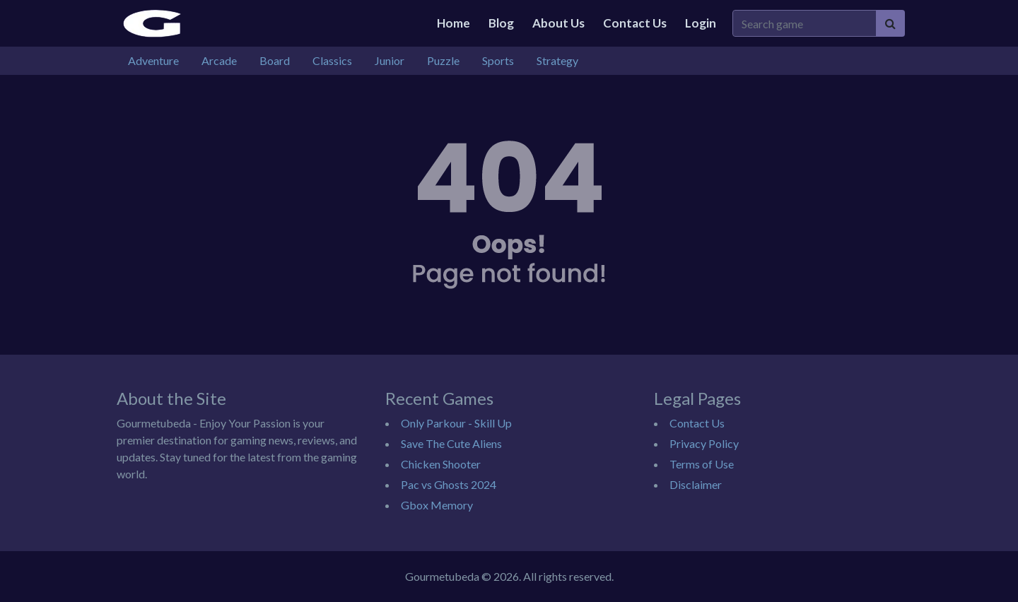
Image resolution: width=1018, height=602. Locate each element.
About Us (558, 23)
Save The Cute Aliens (451, 443)
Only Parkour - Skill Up (456, 423)
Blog (501, 23)
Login (700, 23)
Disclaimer (695, 484)
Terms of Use (701, 464)
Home (453, 23)
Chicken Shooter (441, 464)
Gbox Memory (437, 505)
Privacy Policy (704, 443)
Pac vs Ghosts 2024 (448, 484)
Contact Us (635, 23)
